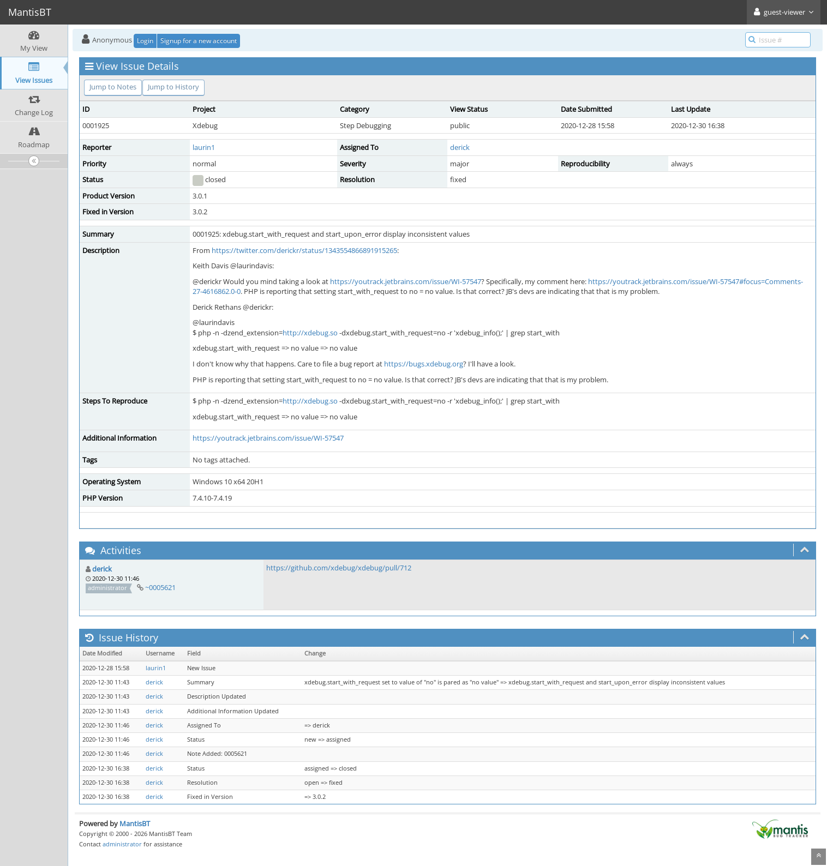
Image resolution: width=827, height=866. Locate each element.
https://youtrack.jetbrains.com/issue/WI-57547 (405, 281)
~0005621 (160, 587)
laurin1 (204, 147)
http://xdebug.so (310, 333)
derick (460, 147)
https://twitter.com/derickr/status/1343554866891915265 (304, 250)
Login (145, 40)
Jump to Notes (112, 87)
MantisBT (134, 823)
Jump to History (173, 87)
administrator (122, 844)
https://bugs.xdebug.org (423, 364)
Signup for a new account (198, 40)
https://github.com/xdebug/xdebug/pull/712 (338, 568)
